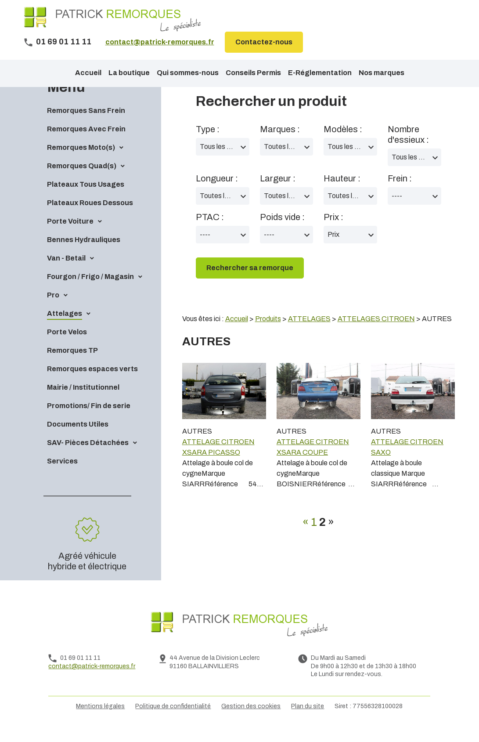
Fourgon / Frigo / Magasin (90, 291)
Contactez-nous (263, 42)
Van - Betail (66, 273)
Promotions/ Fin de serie (88, 420)
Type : (208, 144)
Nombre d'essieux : (408, 149)
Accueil (88, 72)
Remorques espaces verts (92, 383)
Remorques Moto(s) (81, 162)
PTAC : (210, 232)
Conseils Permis (253, 72)
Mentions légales (100, 721)
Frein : (400, 193)
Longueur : (217, 193)
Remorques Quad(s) (81, 181)
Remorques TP (72, 365)
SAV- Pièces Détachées (88, 457)
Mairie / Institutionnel (83, 402)
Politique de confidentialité (173, 721)
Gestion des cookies (251, 721)
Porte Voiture (70, 236)
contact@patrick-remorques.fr (159, 42)
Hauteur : (342, 193)
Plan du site (307, 721)
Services (62, 476)
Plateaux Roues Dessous (90, 217)
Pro (53, 310)
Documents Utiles (77, 439)
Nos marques (381, 72)
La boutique (129, 72)
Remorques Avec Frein (86, 144)
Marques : (280, 144)
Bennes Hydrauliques (83, 254)
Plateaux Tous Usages (85, 199)
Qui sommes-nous (188, 72)
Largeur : (277, 193)
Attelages (64, 328)
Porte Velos (67, 347)
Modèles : (343, 144)
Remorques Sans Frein (86, 125)
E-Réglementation (320, 72)
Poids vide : (282, 232)
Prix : (333, 232)
